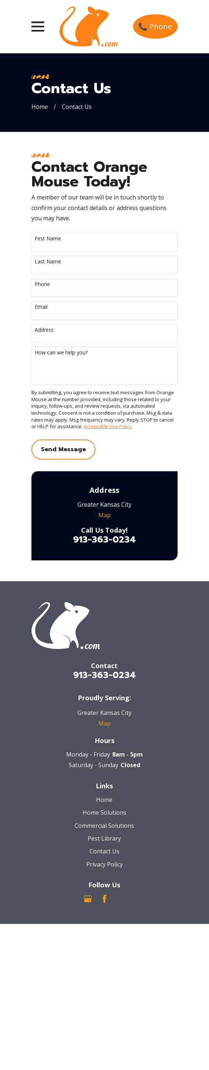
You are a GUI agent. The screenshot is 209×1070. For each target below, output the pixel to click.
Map (104, 515)
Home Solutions (104, 812)
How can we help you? (61, 353)
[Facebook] (104, 899)
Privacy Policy (104, 864)
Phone (42, 284)
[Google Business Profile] (88, 899)
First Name (48, 239)
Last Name (48, 262)
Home (104, 800)
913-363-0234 (104, 539)
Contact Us (104, 851)
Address (44, 330)
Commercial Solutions (104, 826)
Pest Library (104, 838)
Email (41, 307)
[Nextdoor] (121, 899)
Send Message (63, 449)
